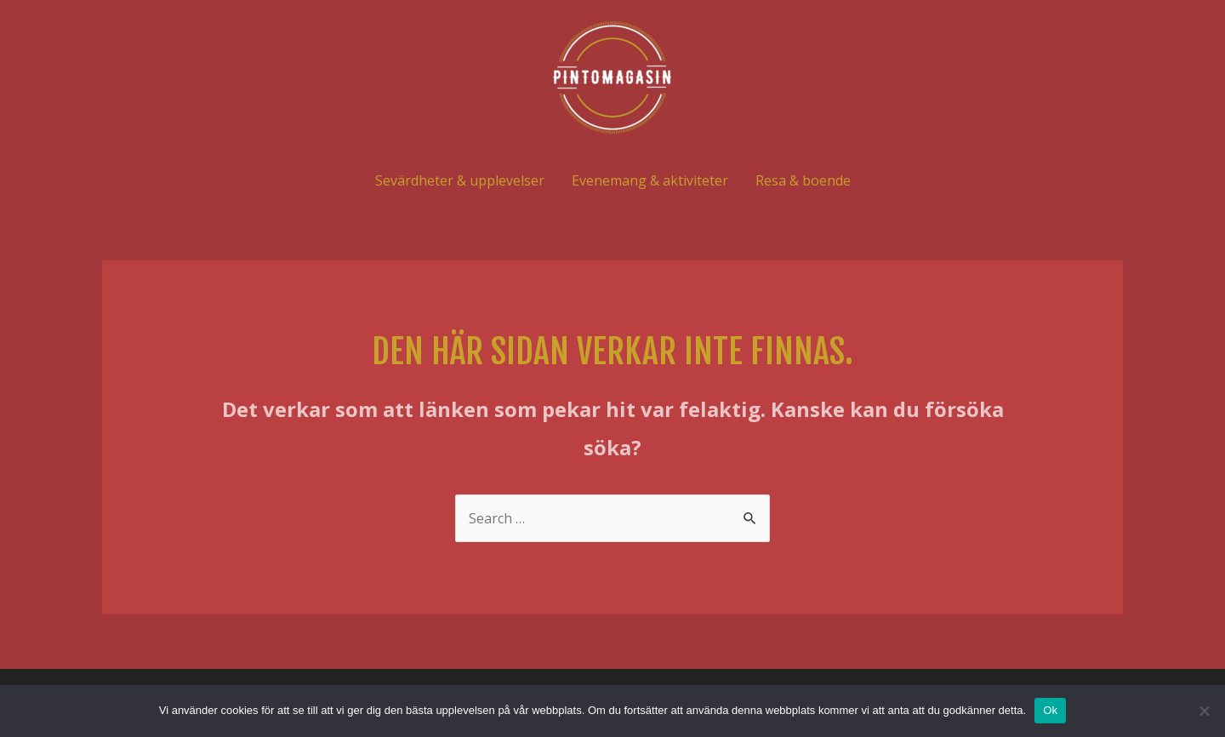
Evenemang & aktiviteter (650, 180)
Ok (1050, 710)
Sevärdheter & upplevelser (459, 180)
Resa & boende (803, 180)
